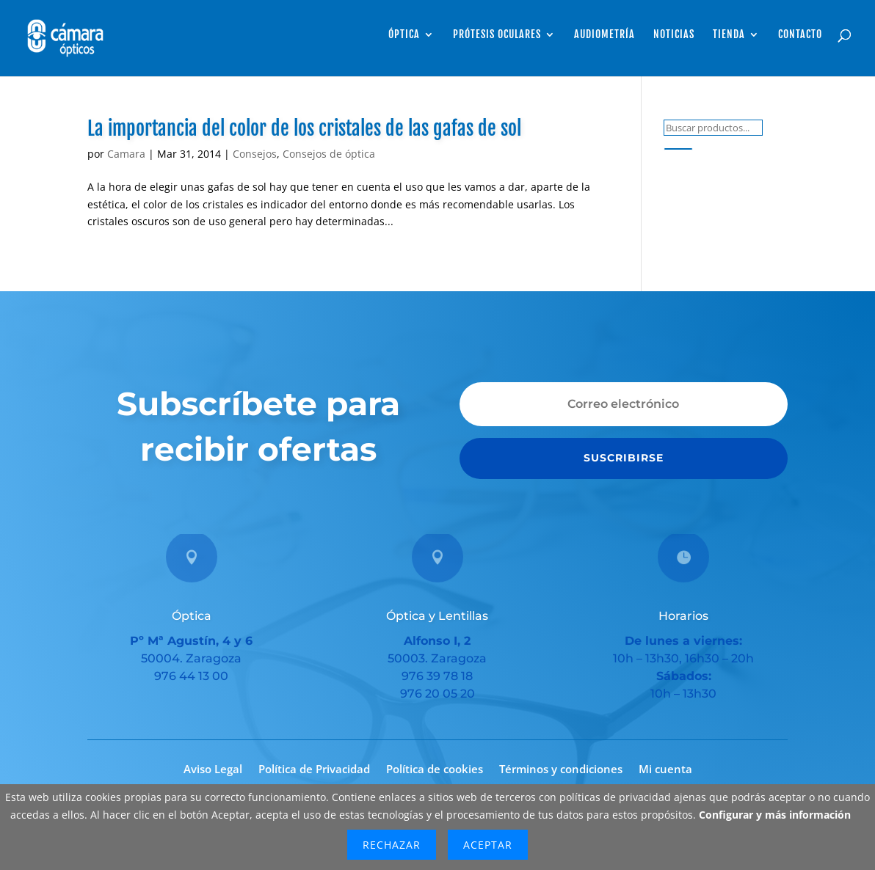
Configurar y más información (775, 815)
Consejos (255, 154)
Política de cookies (434, 770)
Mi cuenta (665, 770)
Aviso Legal (213, 770)
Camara (126, 154)
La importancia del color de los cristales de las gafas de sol (304, 128)
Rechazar (392, 845)
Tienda (729, 34)
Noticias (673, 34)
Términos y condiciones (560, 770)
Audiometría (604, 34)
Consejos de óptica (329, 154)
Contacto (800, 34)
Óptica (404, 34)
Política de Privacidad (314, 770)
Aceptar (487, 845)
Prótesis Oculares (497, 34)
